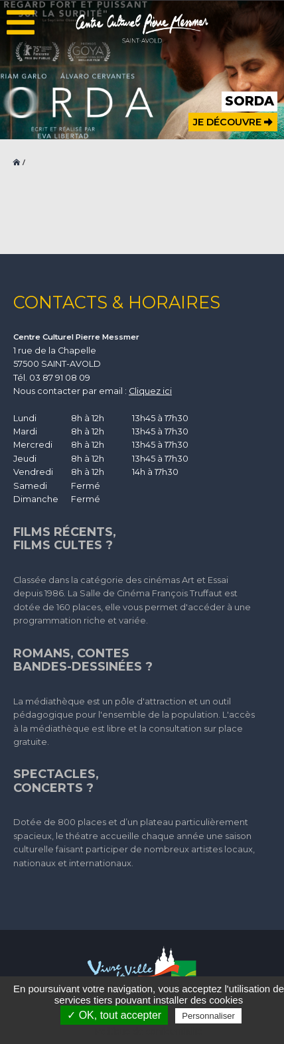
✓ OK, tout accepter (114, 1015)
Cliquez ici (150, 391)
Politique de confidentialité (149, 1031)
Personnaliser (208, 1016)
